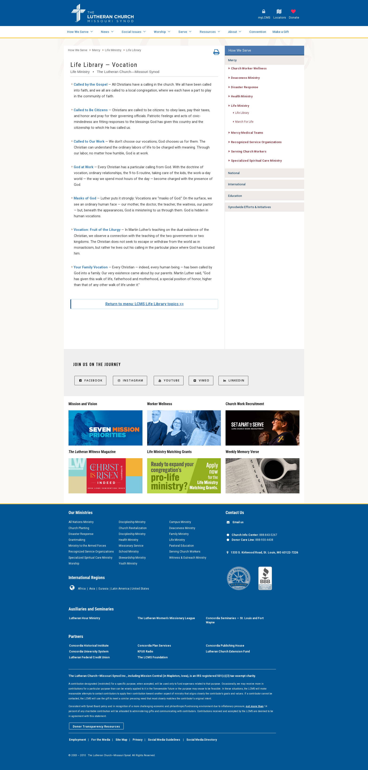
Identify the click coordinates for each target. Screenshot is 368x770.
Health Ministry (242, 96)
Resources (208, 32)
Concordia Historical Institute (89, 645)
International (236, 184)
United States (140, 588)
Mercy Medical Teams (247, 132)
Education (235, 196)
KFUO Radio (145, 651)
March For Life (244, 121)
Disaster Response (244, 87)
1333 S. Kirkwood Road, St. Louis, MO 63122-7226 (264, 552)
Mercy (96, 50)
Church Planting (79, 528)
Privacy (137, 739)
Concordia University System (88, 651)
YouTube (168, 380)
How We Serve (77, 32)
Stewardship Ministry (132, 557)
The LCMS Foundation (153, 657)
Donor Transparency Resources (96, 726)
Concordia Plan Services (154, 645)
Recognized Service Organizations (256, 142)
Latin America (120, 588)
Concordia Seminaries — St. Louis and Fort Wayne (235, 620)
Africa (82, 588)
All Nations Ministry (81, 522)
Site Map (121, 739)
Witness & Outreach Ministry (187, 557)
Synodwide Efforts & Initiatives (249, 207)
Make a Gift (280, 32)
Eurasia (103, 588)
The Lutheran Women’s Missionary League (166, 618)
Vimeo (201, 380)
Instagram (130, 380)
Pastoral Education (181, 545)
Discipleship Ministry (132, 522)
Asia (92, 588)
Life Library (133, 50)
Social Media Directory (201, 739)
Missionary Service (131, 545)
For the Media (100, 739)
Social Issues (131, 32)
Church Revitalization (133, 528)
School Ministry (129, 551)
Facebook (90, 380)
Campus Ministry (180, 522)
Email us (238, 522)
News (105, 32)
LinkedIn (233, 380)
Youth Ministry (128, 563)
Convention (257, 32)
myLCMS (264, 17)
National (234, 173)
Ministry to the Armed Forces (87, 545)
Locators (279, 17)
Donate (294, 17)
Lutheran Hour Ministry (84, 618)
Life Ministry (113, 50)
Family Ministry (179, 534)
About (232, 32)
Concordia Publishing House (225, 645)
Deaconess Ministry (245, 78)
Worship (160, 32)
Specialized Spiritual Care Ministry (256, 160)
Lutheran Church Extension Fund (228, 651)
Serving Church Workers (248, 151)
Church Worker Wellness (249, 68)
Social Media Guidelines (164, 739)
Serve (182, 32)
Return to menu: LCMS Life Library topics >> (144, 304)
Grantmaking (77, 539)
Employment (77, 739)
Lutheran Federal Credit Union (89, 657)
